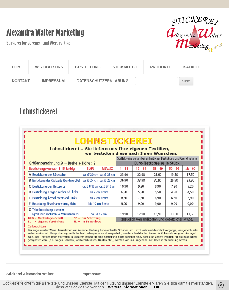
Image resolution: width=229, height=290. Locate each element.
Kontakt (21, 81)
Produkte (160, 67)
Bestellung (88, 67)
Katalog (192, 67)
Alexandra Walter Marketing (45, 33)
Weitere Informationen (128, 287)
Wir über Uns (49, 67)
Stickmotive (125, 67)
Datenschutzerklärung (102, 81)
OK (157, 287)
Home (17, 67)
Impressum (53, 81)
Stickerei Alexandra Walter (30, 274)
